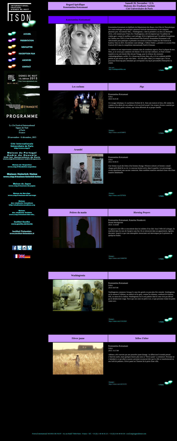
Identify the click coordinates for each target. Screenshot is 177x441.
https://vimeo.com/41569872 (117, 132)
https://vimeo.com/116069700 (118, 258)
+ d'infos (165, 70)
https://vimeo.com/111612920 (118, 321)
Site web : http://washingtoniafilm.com (117, 68)
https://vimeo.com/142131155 (118, 384)
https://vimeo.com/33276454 (117, 195)
